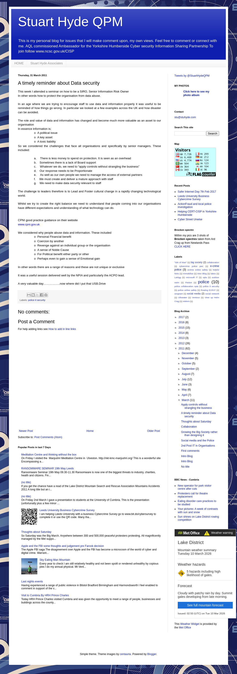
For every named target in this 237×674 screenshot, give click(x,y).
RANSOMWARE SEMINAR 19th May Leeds (47, 468)
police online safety (187, 290)
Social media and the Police (197, 440)
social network (212, 293)
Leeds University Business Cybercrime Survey (67, 510)
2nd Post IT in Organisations (198, 445)
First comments (190, 450)
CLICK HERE (182, 246)
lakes (213, 273)
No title (185, 466)
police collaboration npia (186, 286)
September (189, 368)
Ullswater (182, 297)
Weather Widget (189, 624)
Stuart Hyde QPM (70, 21)
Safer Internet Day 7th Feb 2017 (197, 191)
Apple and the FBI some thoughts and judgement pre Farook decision (62, 546)
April (185, 395)
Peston (188, 282)
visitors (186, 301)
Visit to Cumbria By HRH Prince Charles (45, 595)
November (188, 358)
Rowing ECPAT (208, 290)
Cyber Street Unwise (190, 219)
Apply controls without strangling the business (196, 406)
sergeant (178, 293)
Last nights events (32, 581)
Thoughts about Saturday (36, 531)
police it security (36, 300)
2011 (182, 348)
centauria (125, 654)
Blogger (152, 654)
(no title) (26, 482)
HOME (19, 63)
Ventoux (196, 297)
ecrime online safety (197, 270)
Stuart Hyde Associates (46, 63)
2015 (182, 327)
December (188, 353)
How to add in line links (62, 329)
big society (196, 262)
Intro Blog (187, 456)
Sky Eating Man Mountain (55, 559)
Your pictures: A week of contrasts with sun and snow (198, 510)
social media (194, 293)
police (203, 281)
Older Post (153, 431)
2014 (182, 332)
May (185, 389)
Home (90, 431)
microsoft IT (192, 277)
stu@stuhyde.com (185, 117)
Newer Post (26, 431)
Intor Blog (202, 273)
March (186, 400)
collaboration (213, 262)
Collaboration (189, 426)
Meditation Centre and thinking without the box (48, 454)
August (186, 374)
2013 (182, 338)
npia (205, 277)
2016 (182, 322)
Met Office (185, 627)
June (185, 384)
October (187, 363)
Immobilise (188, 273)
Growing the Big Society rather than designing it (199, 433)
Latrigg (177, 277)
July (184, 379)
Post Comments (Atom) (48, 437)
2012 (182, 343)
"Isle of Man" (180, 262)
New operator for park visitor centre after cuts (195, 487)
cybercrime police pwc (191, 266)
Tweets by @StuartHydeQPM (191, 75)
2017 (182, 317)
